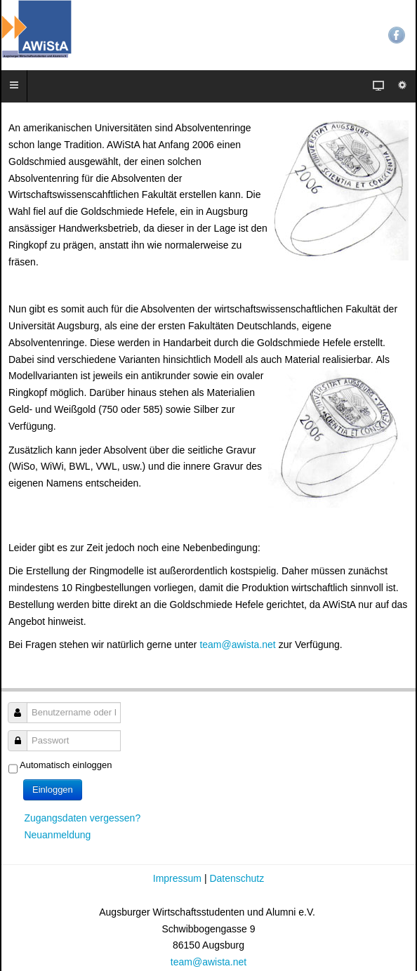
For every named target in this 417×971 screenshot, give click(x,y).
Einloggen (52, 789)
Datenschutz (236, 878)
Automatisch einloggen (66, 765)
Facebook (396, 35)
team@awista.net (237, 644)
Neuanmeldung (57, 834)
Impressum (178, 878)
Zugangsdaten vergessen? (82, 818)
